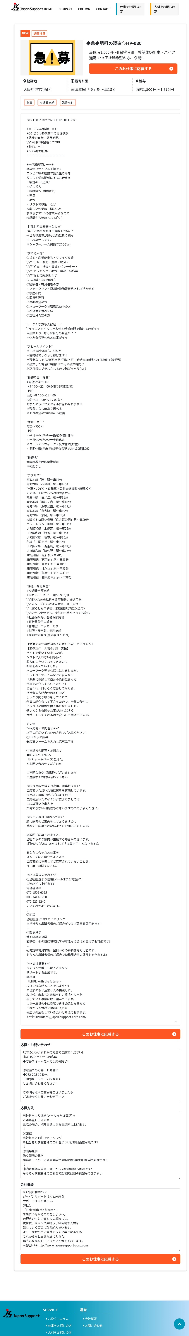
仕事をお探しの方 (59, 1325)
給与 (141, 80)
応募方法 (27, 1107)
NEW (25, 33)
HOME (48, 9)
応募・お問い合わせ (35, 1044)
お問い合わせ (93, 1325)
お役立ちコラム (57, 1318)
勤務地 (30, 80)
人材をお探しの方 (59, 1332)
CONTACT (103, 9)
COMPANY (65, 9)
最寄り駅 (79, 80)
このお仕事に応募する (133, 68)
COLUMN (84, 9)
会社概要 (27, 1184)
